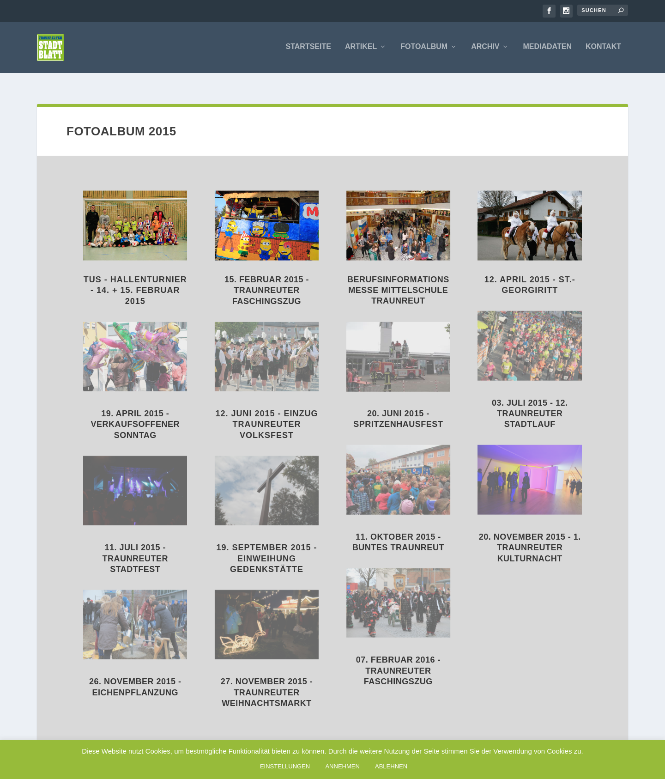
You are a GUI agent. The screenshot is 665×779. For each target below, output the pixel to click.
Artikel (361, 48)
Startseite (308, 48)
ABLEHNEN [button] (391, 766)
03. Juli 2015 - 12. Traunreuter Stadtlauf (530, 403)
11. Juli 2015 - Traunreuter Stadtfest (135, 548)
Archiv (485, 48)
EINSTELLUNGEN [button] (285, 766)
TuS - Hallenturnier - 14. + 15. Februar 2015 (135, 280)
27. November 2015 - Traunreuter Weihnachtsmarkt (267, 682)
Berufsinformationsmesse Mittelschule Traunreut (398, 280)
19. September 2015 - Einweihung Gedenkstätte (267, 548)
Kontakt (603, 48)
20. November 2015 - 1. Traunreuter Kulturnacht (530, 537)
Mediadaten (547, 48)
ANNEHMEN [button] (342, 766)
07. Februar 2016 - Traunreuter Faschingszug (398, 660)
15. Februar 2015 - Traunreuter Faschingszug (266, 280)
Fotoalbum (423, 48)
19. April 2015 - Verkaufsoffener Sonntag (135, 414)
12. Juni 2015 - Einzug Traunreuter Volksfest (267, 414)
